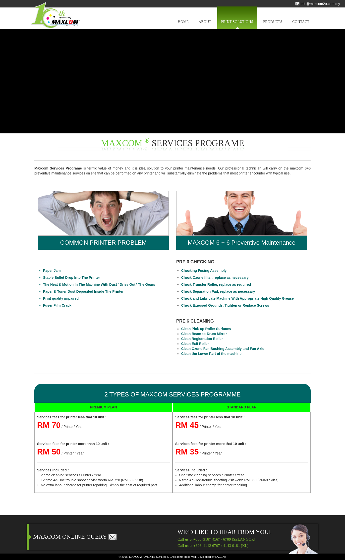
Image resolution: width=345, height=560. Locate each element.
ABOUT (205, 24)
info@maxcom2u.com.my (317, 4)
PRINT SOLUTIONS (237, 24)
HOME (183, 24)
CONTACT (300, 24)
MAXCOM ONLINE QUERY (75, 536)
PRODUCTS (272, 24)
